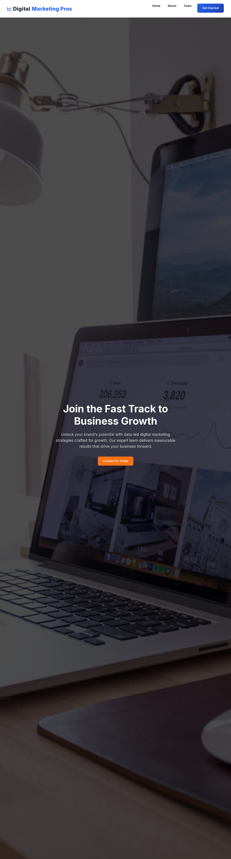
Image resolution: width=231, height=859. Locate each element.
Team (187, 6)
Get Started (210, 8)
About (172, 6)
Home (156, 6)
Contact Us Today (115, 461)
